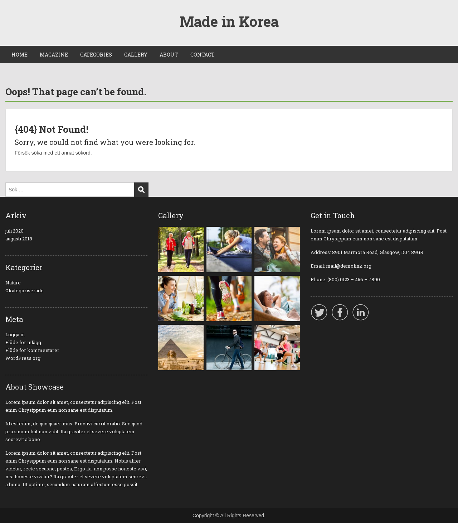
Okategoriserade (24, 290)
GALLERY (135, 54)
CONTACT (202, 54)
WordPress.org (22, 358)
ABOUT (169, 54)
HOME (19, 54)
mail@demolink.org (348, 266)
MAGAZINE (54, 54)
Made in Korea (229, 21)
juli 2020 (14, 231)
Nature (13, 282)
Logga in (15, 334)
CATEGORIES (96, 54)
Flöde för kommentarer (32, 350)
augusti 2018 (18, 238)
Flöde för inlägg (23, 342)
